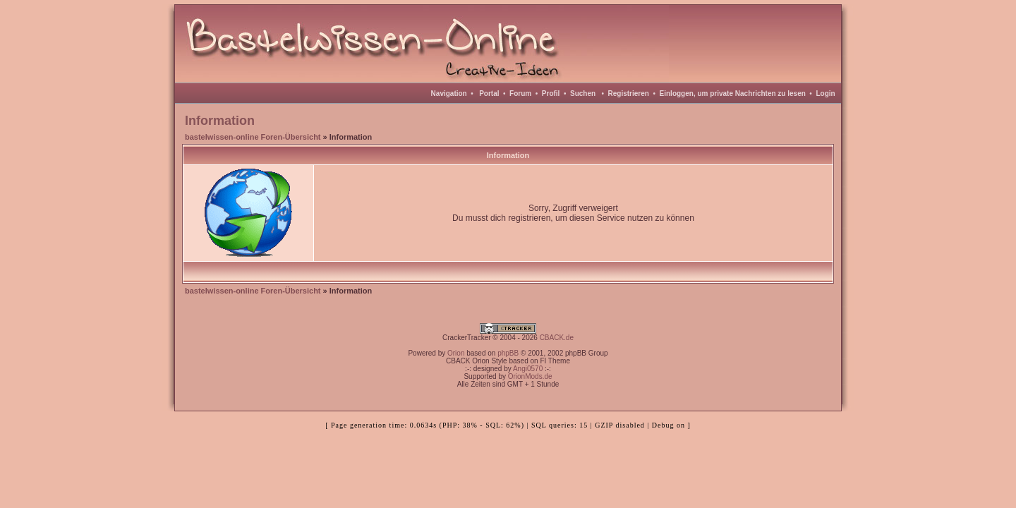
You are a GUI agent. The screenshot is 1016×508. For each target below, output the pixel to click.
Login (825, 93)
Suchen (582, 93)
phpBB (508, 353)
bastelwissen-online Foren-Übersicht (253, 137)
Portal (489, 93)
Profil (551, 93)
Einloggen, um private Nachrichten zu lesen (733, 93)
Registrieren (628, 93)
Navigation (449, 93)
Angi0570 (528, 369)
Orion (455, 353)
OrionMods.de (530, 376)
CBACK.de (557, 337)
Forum (520, 93)
